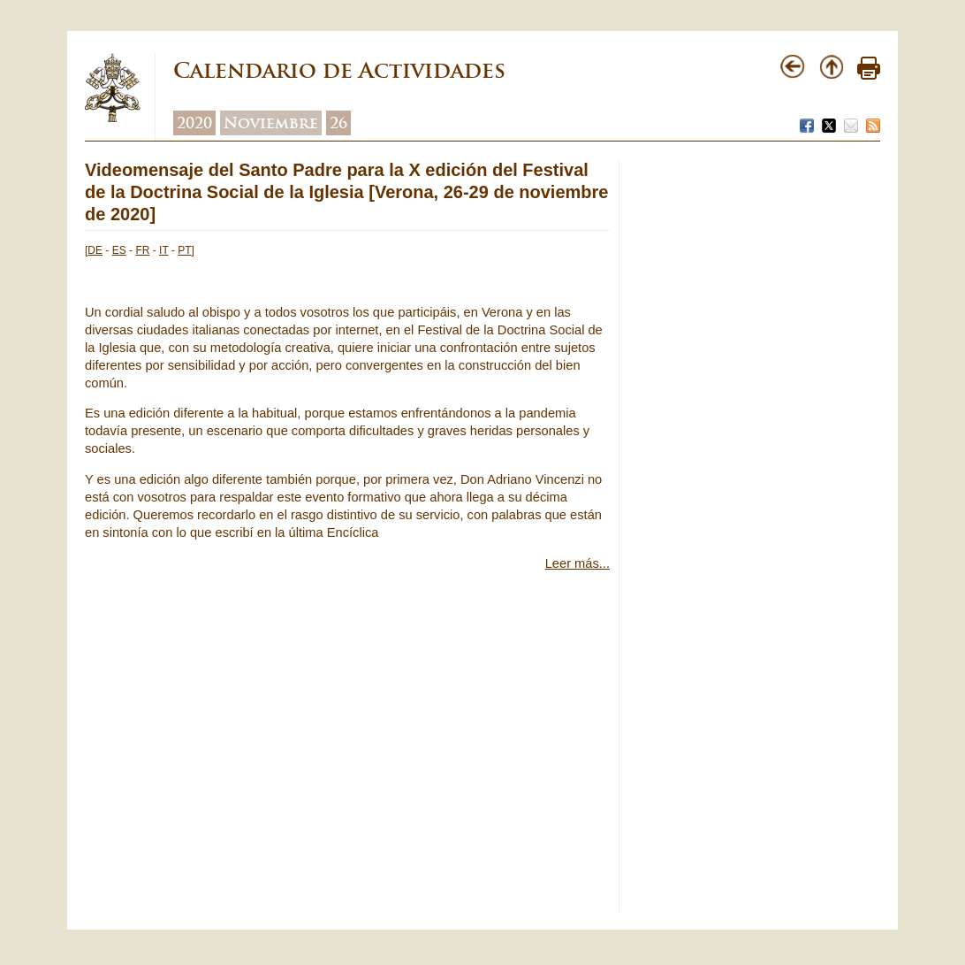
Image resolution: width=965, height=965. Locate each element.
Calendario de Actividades (339, 70)
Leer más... (577, 563)
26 (338, 123)
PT (184, 250)
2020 (194, 123)
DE (95, 250)
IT (163, 250)
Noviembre (271, 123)
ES (119, 250)
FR (142, 250)
